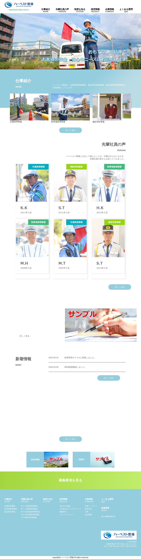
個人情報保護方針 (108, 516)
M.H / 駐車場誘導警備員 (30, 512)
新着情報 (105, 509)
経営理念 (88, 509)
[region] (70, 41)
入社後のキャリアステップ (70, 509)
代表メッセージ (91, 506)
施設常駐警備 (9, 512)
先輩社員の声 (62, 10)
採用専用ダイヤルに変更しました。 (72, 358)
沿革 (86, 512)
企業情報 (109, 10)
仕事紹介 (45, 10)
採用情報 (95, 10)
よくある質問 (126, 10)
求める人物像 (64, 506)
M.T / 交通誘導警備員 (29, 509)
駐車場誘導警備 (10, 509)
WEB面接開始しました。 (67, 367)
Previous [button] (2, 40)
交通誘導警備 (9, 506)
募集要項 (63, 512)
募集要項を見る (70, 480)
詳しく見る (70, 130)
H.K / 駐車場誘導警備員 (30, 515)
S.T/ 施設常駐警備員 (29, 517)
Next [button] (138, 40)
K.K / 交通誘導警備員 (29, 506)
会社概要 (88, 515)
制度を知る (79, 10)
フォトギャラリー (66, 515)
